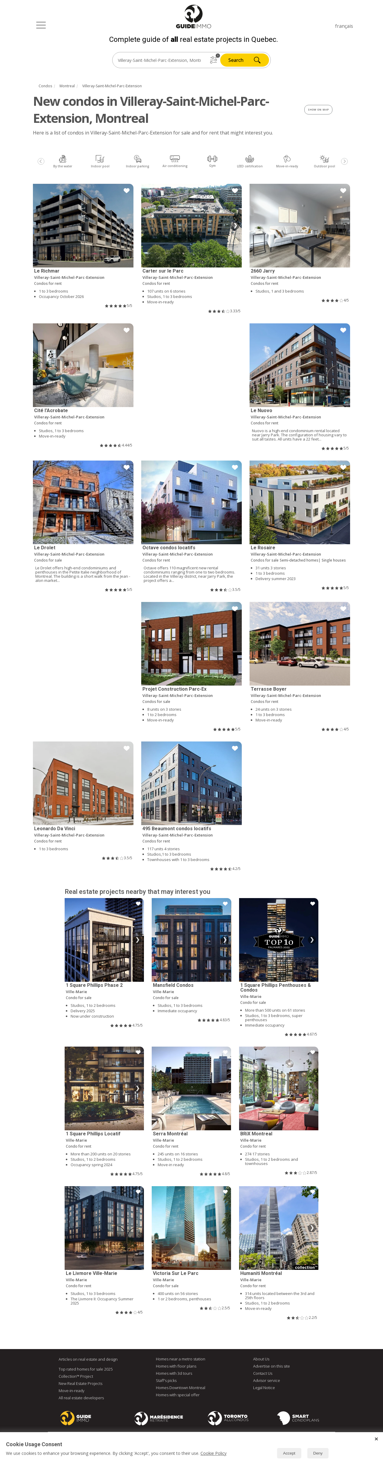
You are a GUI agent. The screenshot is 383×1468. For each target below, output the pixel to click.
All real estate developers (81, 1397)
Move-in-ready (71, 1390)
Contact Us (262, 1373)
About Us (261, 1359)
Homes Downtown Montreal (180, 1387)
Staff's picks (166, 1380)
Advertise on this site (271, 1366)
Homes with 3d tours (174, 1373)
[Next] (344, 161)
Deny (318, 1453)
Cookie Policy (213, 1453)
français (344, 26)
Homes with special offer (178, 1394)
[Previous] (41, 161)
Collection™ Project (76, 1376)
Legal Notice (264, 1387)
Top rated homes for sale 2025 (86, 1369)
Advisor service (266, 1380)
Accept (289, 1453)
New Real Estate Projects (80, 1383)
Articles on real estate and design (88, 1359)
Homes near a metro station (180, 1359)
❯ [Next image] (235, 226)
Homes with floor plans (176, 1366)
